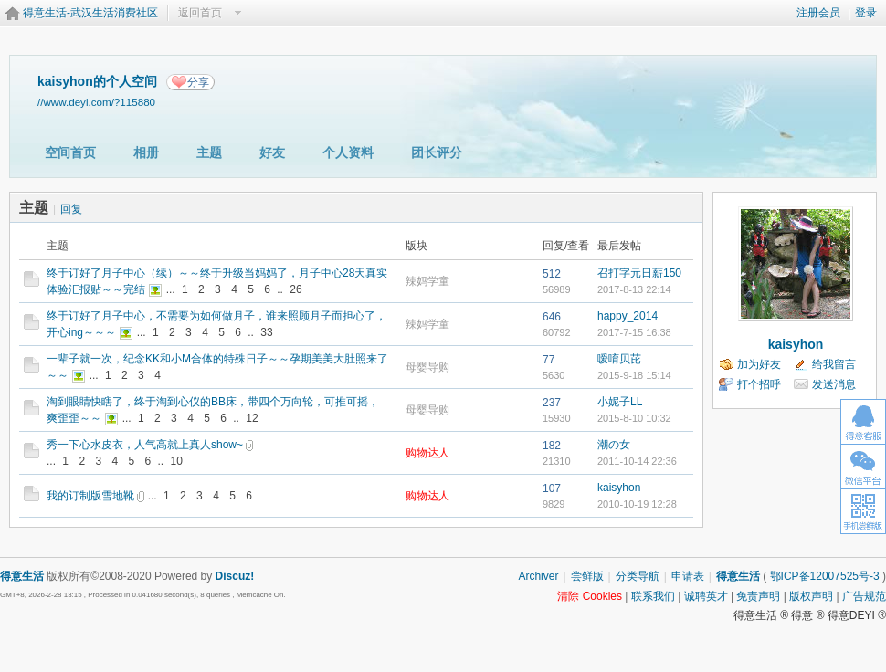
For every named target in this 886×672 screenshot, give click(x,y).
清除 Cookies (589, 596)
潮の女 (613, 444)
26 (295, 289)
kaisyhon (618, 487)
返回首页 (200, 12)
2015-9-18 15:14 (634, 375)
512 (552, 274)
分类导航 (637, 576)
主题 (209, 152)
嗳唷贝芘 (619, 358)
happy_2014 (627, 316)
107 (552, 488)
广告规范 (864, 596)
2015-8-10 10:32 (634, 418)
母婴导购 (427, 367)
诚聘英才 (706, 596)
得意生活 (738, 576)
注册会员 (818, 12)
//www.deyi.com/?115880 (96, 102)
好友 (272, 152)
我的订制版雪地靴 (90, 495)
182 (552, 445)
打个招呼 (759, 384)
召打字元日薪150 (639, 273)
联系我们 (653, 596)
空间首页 (70, 152)
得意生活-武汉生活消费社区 (90, 12)
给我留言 (834, 364)
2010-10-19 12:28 (637, 504)
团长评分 (436, 152)
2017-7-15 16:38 (634, 332)
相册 (146, 152)
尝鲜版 (587, 576)
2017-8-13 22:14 (634, 289)
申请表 (687, 576)
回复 (71, 209)
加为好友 (759, 364)
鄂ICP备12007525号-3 (825, 576)
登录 (866, 12)
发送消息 (834, 384)
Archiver (538, 576)
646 (552, 316)
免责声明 (758, 596)
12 (252, 418)
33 (266, 332)
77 (548, 359)
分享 (198, 82)
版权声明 (811, 596)
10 (177, 461)
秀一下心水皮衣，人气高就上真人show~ (145, 444)
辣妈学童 (427, 281)
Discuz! (235, 576)
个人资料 (348, 152)
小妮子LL (619, 401)
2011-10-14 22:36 (637, 461)
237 (552, 402)
